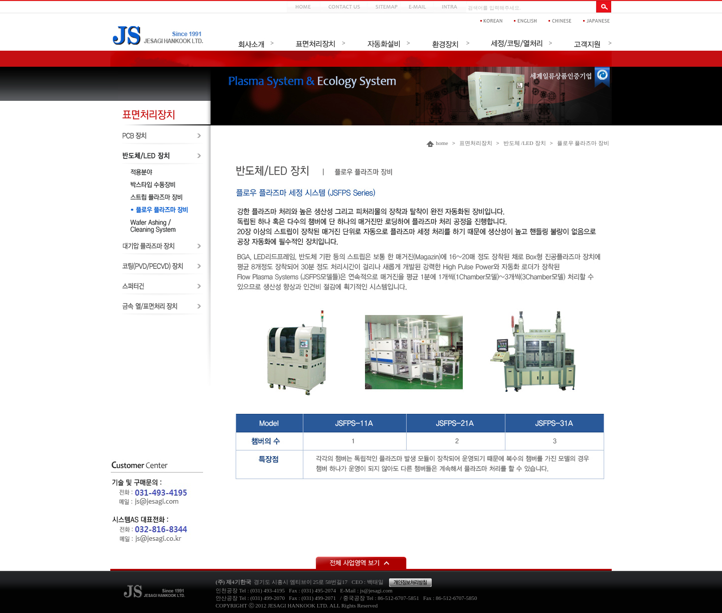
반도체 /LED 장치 (524, 143)
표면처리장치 (475, 143)
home (442, 143)
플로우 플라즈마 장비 (583, 143)
